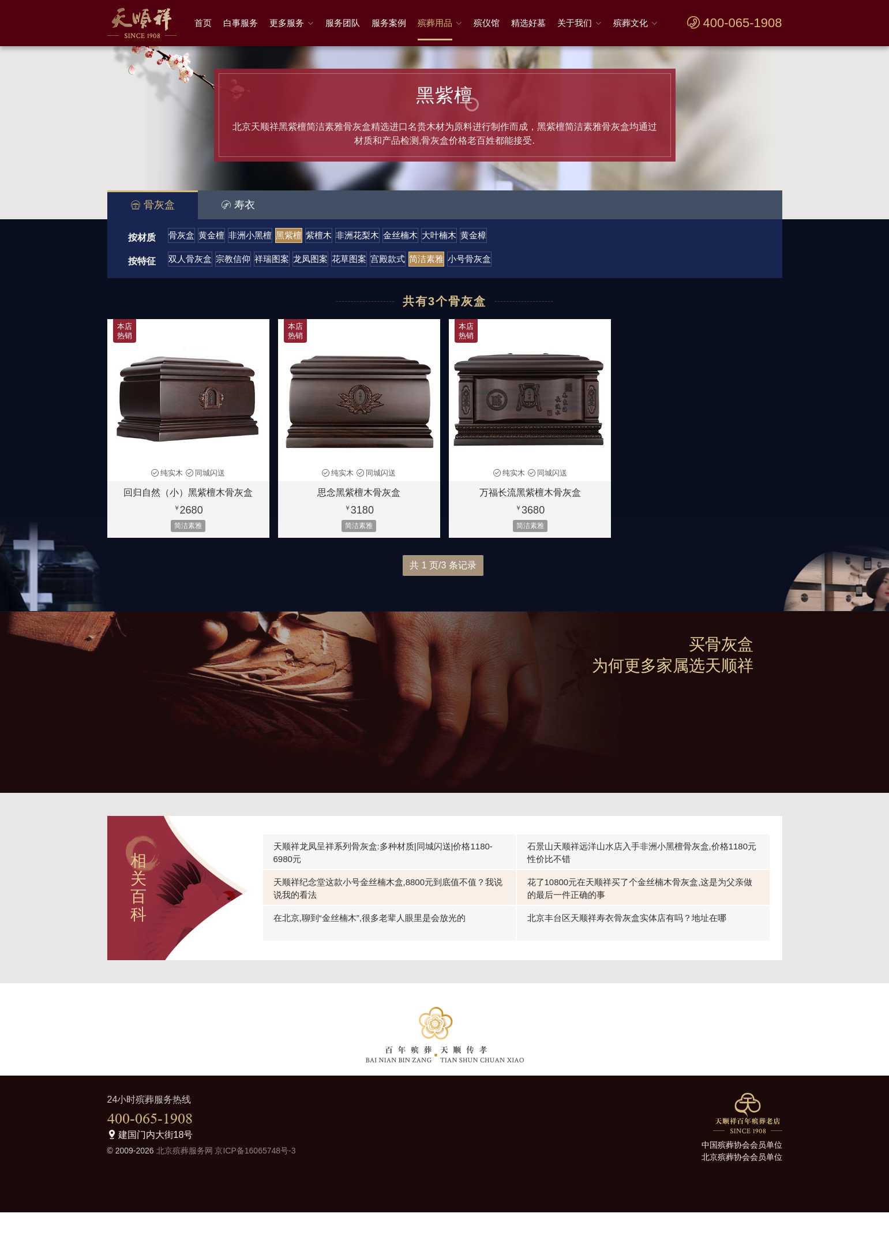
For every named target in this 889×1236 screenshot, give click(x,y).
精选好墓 (528, 23)
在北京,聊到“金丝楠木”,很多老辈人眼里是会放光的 (369, 941)
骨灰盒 (152, 204)
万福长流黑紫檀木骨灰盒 (530, 516)
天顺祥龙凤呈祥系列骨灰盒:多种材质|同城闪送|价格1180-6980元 (383, 876)
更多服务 (286, 23)
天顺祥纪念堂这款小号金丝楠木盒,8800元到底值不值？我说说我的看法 (388, 912)
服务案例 (389, 23)
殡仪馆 (487, 23)
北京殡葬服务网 (184, 1174)
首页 (203, 23)
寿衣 (238, 204)
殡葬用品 (435, 23)
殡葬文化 (630, 23)
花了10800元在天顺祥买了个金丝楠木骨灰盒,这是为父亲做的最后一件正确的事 (640, 912)
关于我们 (574, 23)
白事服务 (240, 23)
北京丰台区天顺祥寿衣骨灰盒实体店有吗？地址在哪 (626, 941)
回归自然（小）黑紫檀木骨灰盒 (188, 516)
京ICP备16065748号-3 (255, 1174)
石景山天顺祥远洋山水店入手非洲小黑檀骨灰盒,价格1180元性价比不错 (642, 876)
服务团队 (342, 23)
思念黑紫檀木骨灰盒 (358, 516)
